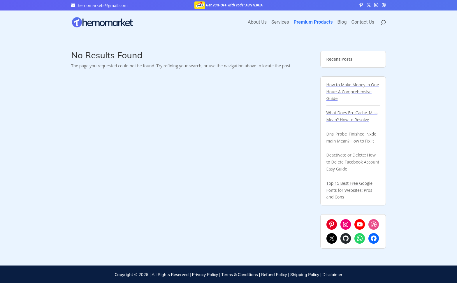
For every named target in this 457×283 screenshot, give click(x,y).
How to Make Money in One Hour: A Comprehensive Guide (352, 91)
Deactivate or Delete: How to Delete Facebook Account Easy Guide (352, 162)
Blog (342, 22)
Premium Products (313, 22)
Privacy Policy (205, 274)
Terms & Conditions (239, 274)
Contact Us (362, 22)
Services (280, 22)
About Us (257, 22)
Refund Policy (274, 274)
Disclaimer (332, 274)
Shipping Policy (304, 274)
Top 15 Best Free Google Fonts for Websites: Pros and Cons (349, 190)
